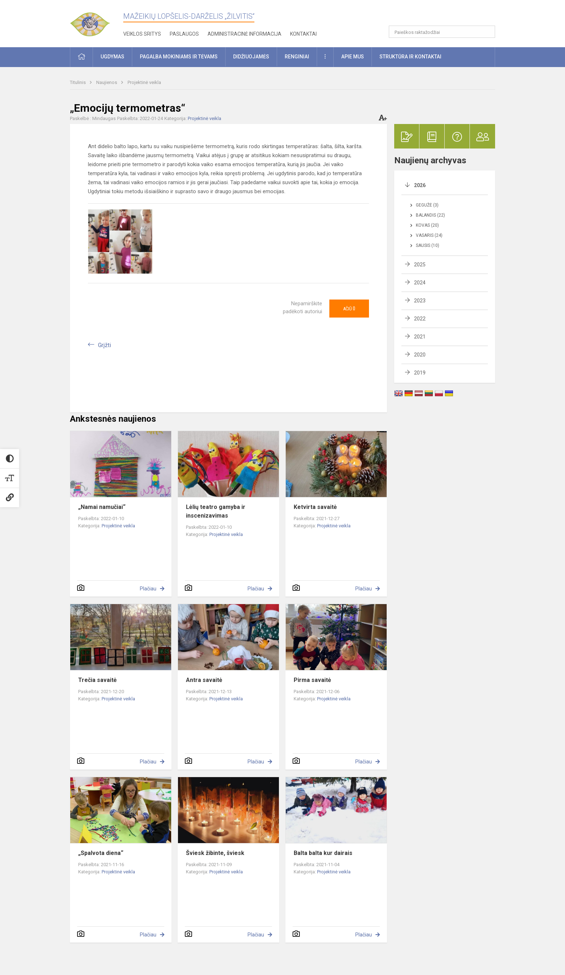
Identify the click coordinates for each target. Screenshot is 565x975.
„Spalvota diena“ (100, 853)
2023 (420, 300)
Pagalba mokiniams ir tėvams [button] (179, 56)
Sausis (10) (427, 245)
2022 (420, 319)
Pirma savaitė (312, 680)
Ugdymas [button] (112, 56)
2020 (420, 355)
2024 (420, 282)
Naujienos (107, 82)
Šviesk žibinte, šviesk (215, 853)
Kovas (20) (427, 225)
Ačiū (349, 309)
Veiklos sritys (142, 34)
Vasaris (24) (429, 235)
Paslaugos (184, 34)
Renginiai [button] (297, 56)
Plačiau (148, 588)
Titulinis (78, 82)
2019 (420, 373)
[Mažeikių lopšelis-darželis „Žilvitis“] (97, 21)
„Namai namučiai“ (101, 507)
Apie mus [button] (352, 56)
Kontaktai (303, 34)
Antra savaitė (204, 680)
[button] (446, 15)
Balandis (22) (430, 215)
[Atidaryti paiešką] (487, 31)
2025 (420, 264)
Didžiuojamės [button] (251, 56)
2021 (420, 337)
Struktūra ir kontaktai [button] (410, 56)
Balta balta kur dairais (323, 853)
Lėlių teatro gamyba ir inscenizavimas (215, 511)
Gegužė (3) (427, 205)
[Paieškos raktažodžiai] (442, 32)
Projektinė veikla (144, 82)
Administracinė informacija (244, 34)
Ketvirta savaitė (315, 507)
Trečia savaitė (97, 680)
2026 (420, 185)
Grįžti (104, 345)
